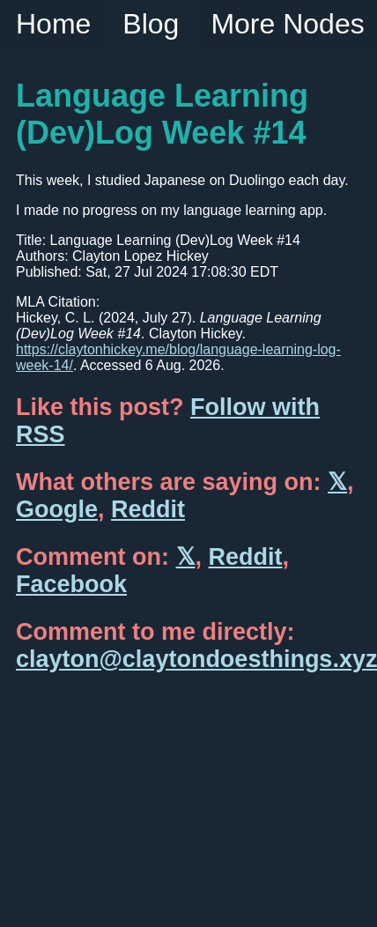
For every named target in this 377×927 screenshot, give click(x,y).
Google (57, 509)
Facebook (71, 584)
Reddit (148, 509)
